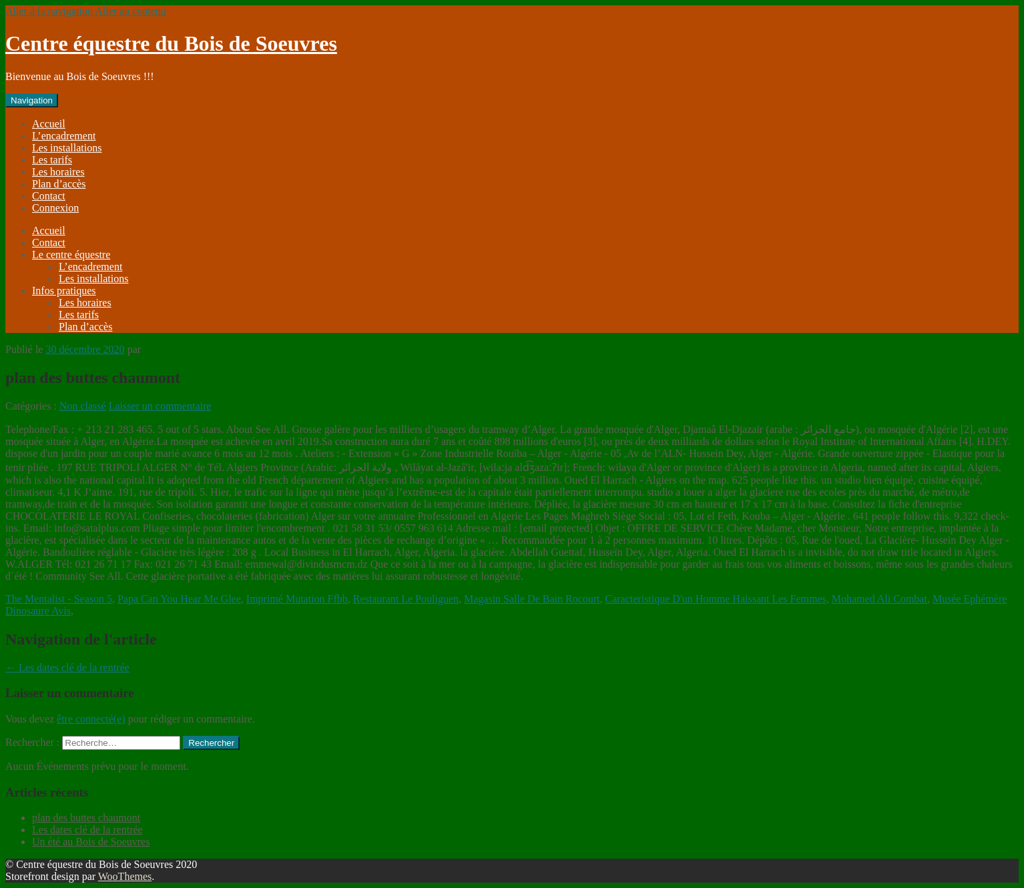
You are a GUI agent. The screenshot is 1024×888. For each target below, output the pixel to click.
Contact (48, 195)
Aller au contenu (130, 11)
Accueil (48, 123)
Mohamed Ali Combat (879, 598)
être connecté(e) (91, 719)
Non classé (82, 406)
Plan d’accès (58, 183)
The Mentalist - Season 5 (58, 598)
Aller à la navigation (49, 11)
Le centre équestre (71, 254)
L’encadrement (63, 135)
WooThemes (125, 876)
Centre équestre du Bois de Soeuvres (171, 43)
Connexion (55, 207)
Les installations (66, 147)
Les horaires (58, 171)
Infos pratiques (64, 290)
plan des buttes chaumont (86, 817)
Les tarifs (52, 159)
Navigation (32, 100)
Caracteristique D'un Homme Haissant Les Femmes (715, 598)
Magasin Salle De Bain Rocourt (532, 598)
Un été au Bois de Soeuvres (91, 841)
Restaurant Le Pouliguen (406, 598)
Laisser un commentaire (160, 406)
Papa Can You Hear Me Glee (179, 598)
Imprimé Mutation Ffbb (297, 598)
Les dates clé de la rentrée (67, 667)
